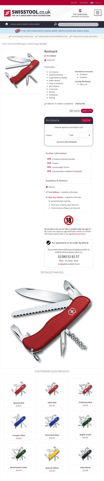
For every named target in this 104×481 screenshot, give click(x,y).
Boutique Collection (14, 441)
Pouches (9, 453)
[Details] (36, 118)
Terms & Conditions (66, 453)
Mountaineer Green (18, 385)
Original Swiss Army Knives (17, 435)
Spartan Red (18, 321)
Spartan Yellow (52, 386)
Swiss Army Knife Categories (25, 24)
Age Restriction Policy (34, 180)
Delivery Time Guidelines (68, 447)
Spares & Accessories (15, 459)
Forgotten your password (69, 435)
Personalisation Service (15, 447)
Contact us (62, 441)
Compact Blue (18, 354)
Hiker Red (52, 321)
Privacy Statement (66, 459)
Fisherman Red (85, 320)
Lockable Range (32, 44)
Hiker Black (85, 386)
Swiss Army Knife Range (16, 44)
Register (84, 3)
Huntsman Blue (52, 353)
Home (4, 44)
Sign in (74, 3)
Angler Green (85, 353)
